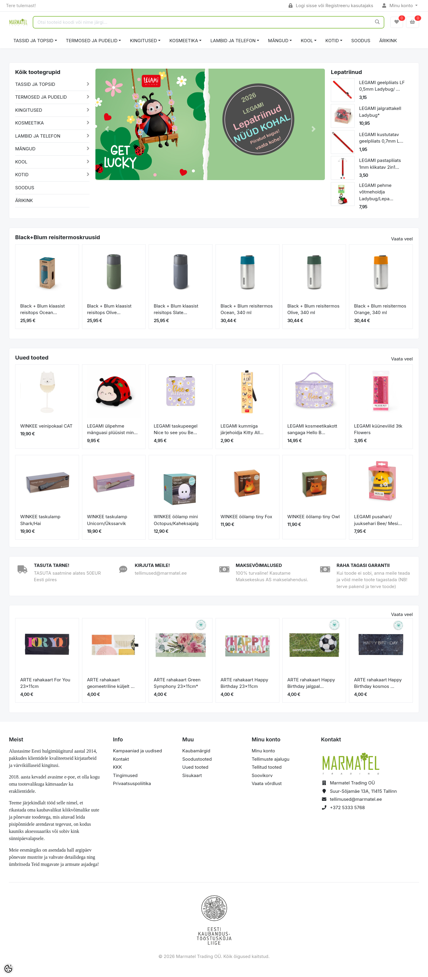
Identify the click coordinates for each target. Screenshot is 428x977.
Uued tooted (195, 767)
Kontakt (121, 759)
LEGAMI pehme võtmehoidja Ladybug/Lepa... (376, 191)
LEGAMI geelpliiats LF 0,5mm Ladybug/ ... (382, 86)
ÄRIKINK (388, 40)
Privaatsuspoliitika (132, 783)
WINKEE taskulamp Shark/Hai (40, 520)
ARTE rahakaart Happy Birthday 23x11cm (244, 683)
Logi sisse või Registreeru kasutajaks (331, 5)
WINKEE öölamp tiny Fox (246, 516)
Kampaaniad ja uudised (137, 751)
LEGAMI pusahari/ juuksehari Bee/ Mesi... (378, 520)
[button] (106, 129)
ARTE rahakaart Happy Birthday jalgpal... (311, 683)
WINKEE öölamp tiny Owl (313, 516)
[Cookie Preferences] (8, 968)
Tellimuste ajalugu (270, 759)
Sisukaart (192, 775)
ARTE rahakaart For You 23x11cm (45, 683)
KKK (117, 767)
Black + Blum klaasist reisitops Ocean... (42, 309)
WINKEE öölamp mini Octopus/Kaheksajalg (176, 520)
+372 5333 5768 (347, 807)
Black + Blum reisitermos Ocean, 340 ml (247, 309)
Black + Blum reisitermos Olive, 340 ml (313, 309)
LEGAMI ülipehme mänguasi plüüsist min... (112, 429)
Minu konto (398, 5)
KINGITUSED (143, 40)
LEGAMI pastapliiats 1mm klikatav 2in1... (380, 163)
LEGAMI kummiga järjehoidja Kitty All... (242, 429)
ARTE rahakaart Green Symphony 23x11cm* (177, 683)
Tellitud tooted (267, 767)
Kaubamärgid (196, 751)
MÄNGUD (278, 40)
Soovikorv (262, 775)
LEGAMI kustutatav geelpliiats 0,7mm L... (381, 138)
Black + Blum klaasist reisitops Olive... (109, 309)
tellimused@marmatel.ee (356, 799)
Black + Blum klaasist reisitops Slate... (176, 309)
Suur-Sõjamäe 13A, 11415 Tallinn (363, 791)
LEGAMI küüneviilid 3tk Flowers (378, 429)
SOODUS (360, 40)
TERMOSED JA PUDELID (92, 40)
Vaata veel (402, 239)
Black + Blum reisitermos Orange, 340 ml (380, 309)
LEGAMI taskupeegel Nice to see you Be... (175, 429)
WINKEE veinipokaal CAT (46, 426)
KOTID (332, 40)
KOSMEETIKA (183, 40)
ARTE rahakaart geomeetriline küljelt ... (111, 683)
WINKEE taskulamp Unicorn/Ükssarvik (107, 520)
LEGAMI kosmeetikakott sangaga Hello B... (312, 429)
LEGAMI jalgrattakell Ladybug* (380, 111)
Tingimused (125, 775)
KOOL (307, 40)
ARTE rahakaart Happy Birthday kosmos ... (378, 683)
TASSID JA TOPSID (33, 40)
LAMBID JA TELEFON (233, 40)
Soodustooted (197, 759)
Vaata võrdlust (267, 783)
